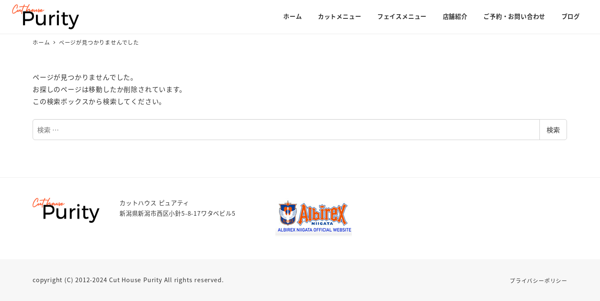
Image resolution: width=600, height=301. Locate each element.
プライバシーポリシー (538, 280)
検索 (553, 130)
